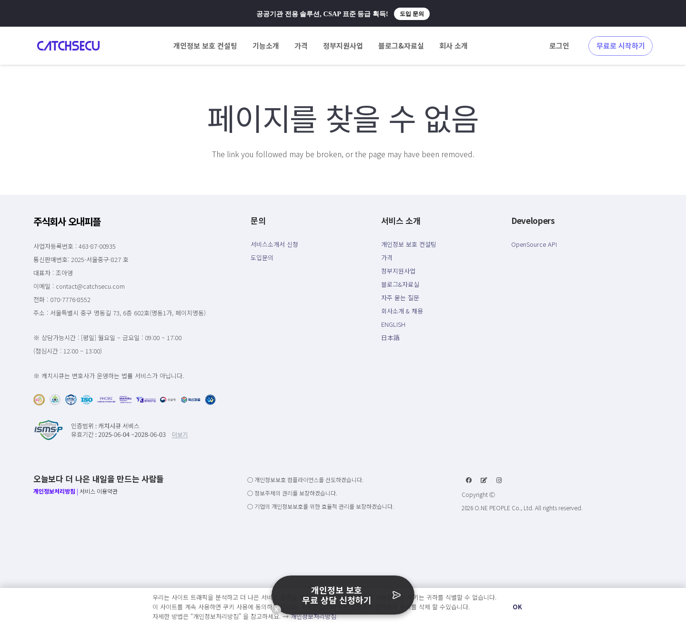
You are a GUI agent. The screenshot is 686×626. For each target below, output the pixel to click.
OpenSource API (534, 244)
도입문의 (262, 257)
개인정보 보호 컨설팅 (408, 244)
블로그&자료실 (400, 284)
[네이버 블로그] (484, 480)
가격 (387, 257)
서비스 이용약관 (99, 491)
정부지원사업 (398, 270)
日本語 (390, 337)
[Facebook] (469, 480)
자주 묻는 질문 (400, 297)
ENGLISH (393, 324)
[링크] (68, 45)
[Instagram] (499, 480)
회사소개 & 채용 (402, 310)
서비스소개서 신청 (274, 244)
